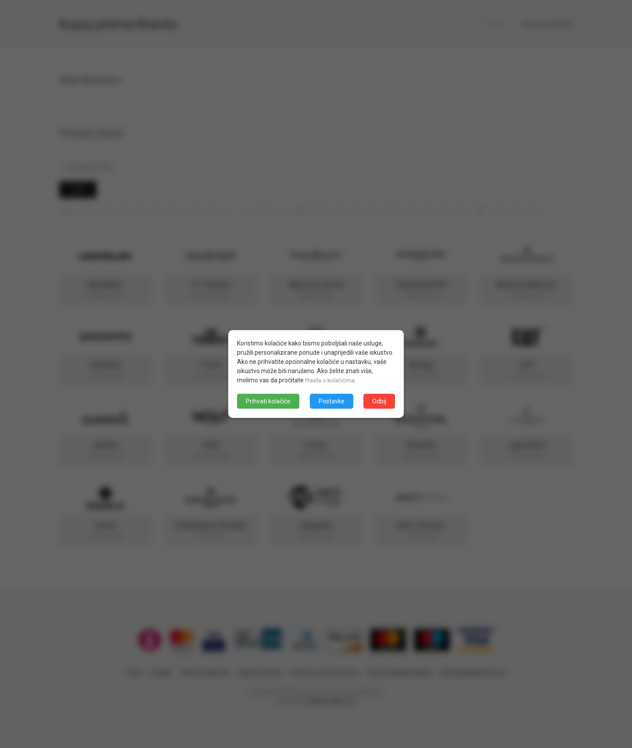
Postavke (332, 401)
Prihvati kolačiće (268, 401)
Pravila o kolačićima (332, 380)
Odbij (379, 401)
